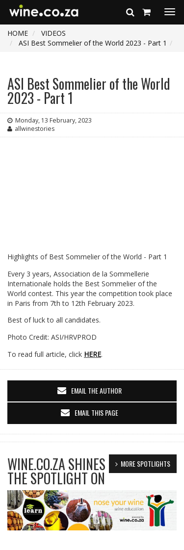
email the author (96, 390)
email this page (96, 412)
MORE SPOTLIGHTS (145, 463)
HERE (92, 354)
